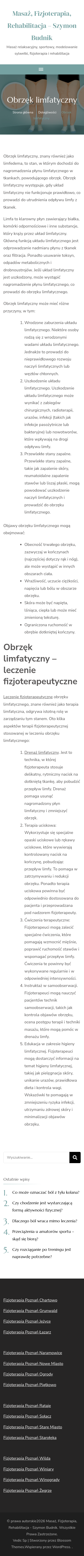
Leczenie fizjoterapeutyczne (28, 697)
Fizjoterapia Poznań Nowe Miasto (33, 1363)
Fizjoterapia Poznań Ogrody (28, 1374)
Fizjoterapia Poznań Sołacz (27, 1416)
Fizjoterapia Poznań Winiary (28, 1469)
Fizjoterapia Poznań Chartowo (30, 1300)
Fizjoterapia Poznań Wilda (26, 1458)
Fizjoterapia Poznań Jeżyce (27, 1321)
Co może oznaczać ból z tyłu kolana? (45, 1192)
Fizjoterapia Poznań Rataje (27, 1405)
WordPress (61, 1547)
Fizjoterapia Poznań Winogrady (31, 1479)
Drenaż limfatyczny (41, 752)
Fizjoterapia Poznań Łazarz (27, 1332)
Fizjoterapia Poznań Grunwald (30, 1310)
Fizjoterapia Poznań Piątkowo (29, 1384)
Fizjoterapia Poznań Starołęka (29, 1437)
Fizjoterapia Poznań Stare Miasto (32, 1427)
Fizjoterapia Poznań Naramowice (32, 1353)
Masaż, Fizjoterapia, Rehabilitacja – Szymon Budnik (41, 25)
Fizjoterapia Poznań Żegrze (27, 1490)
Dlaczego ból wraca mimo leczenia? (44, 1220)
